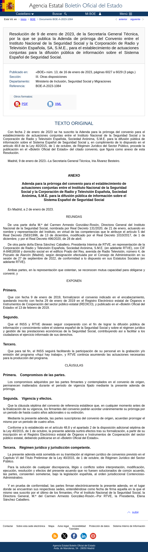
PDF (25, 104)
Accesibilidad (79, 526)
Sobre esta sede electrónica (30, 526)
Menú (126, 13)
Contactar (8, 526)
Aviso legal (63, 526)
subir (135, 512)
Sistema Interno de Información (129, 526)
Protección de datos (99, 526)
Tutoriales (74, 528)
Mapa (51, 526)
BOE (32, 19)
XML (58, 104)
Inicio (23, 19)
